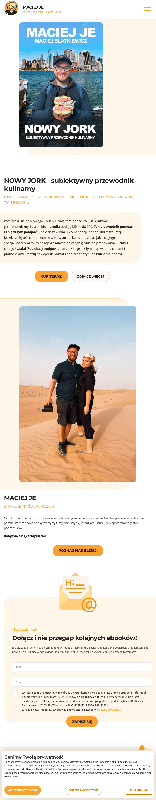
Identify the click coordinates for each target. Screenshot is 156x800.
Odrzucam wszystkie (84, 790)
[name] (82, 666)
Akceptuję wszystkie (22, 790)
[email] (82, 682)
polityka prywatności (109, 710)
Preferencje (139, 789)
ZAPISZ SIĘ (82, 722)
